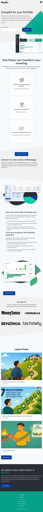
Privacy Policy (21, 503)
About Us (22, 497)
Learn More (6, 486)
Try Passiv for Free (21, 154)
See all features (9, 293)
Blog (22, 499)
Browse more (6, 457)
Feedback (21, 495)
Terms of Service (22, 501)
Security (22, 506)
